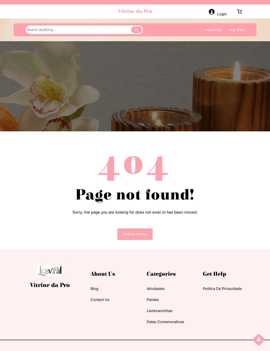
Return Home (135, 234)
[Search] (136, 29)
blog (94, 288)
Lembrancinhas (159, 310)
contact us (100, 299)
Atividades (156, 288)
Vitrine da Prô (135, 11)
